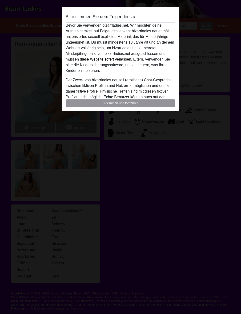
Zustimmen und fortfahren (120, 103)
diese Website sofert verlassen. (106, 59)
